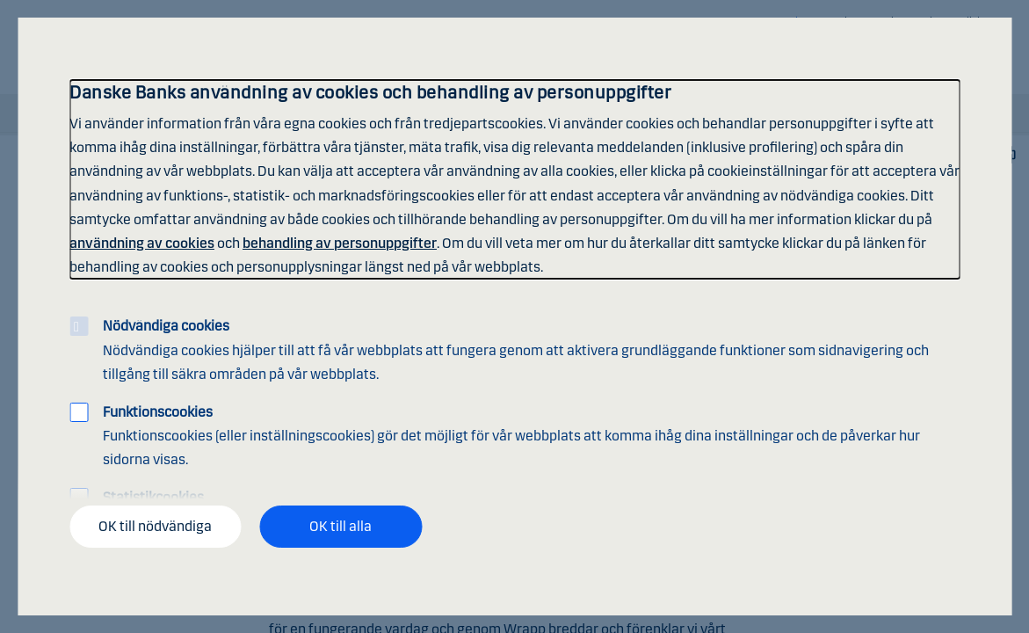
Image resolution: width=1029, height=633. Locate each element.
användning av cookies (141, 243)
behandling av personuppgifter (340, 243)
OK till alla (340, 526)
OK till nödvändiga (155, 526)
